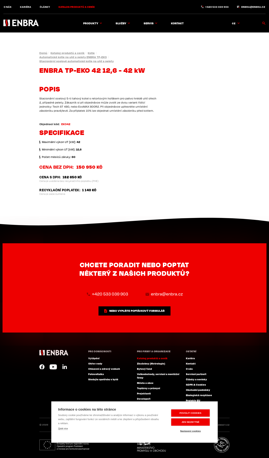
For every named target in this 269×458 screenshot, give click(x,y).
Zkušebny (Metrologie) (151, 363)
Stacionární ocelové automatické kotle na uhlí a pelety (76, 61)
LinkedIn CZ (64, 366)
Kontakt (177, 23)
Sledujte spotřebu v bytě (103, 379)
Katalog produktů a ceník (77, 6)
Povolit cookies (190, 413)
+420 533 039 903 (217, 6)
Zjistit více (63, 428)
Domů (43, 53)
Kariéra (25, 6)
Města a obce (145, 382)
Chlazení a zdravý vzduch (104, 368)
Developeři (143, 398)
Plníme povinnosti (222, 445)
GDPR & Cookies (196, 384)
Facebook (41, 366)
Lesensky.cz (222, 424)
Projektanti (144, 393)
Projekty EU (193, 400)
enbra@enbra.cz (253, 6)
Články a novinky (196, 379)
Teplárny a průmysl (148, 388)
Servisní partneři (196, 374)
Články (45, 6)
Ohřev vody (95, 363)
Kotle (91, 53)
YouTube (53, 366)
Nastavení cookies (190, 431)
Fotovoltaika (96, 374)
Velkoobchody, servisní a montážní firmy (158, 375)
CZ (234, 23)
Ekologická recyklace (199, 395)
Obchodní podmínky (198, 389)
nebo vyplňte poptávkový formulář (137, 310)
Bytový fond (144, 368)
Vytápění (94, 358)
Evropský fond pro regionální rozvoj (64, 445)
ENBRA (53, 353)
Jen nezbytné (190, 422)
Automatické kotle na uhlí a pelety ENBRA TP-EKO (73, 57)
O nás (8, 6)
